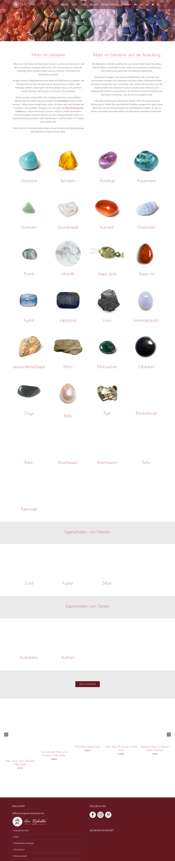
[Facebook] (93, 815)
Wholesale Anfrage (24, 843)
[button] (158, 4)
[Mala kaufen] (87, 684)
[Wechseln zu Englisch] (141, 4)
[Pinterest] (108, 815)
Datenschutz (20, 856)
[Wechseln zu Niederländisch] (135, 4)
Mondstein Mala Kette (87, 746)
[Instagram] (100, 815)
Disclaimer (19, 849)
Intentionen (63, 100)
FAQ (16, 836)
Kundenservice (21, 830)
